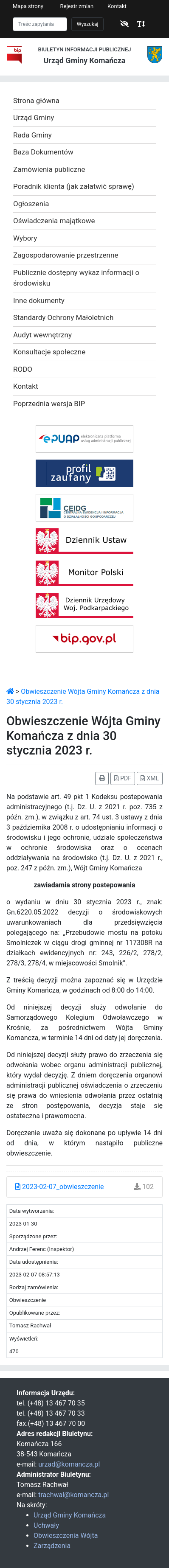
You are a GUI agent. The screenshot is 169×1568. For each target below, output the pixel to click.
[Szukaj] (40, 24)
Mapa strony (28, 6)
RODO (22, 369)
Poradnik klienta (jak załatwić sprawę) (73, 186)
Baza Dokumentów (43, 152)
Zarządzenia (52, 1546)
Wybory (25, 238)
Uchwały (46, 1525)
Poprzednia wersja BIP (49, 403)
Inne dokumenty (39, 300)
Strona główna (36, 100)
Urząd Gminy (33, 117)
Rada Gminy (32, 135)
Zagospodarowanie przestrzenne (65, 255)
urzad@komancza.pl (69, 1464)
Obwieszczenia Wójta (66, 1536)
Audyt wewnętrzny (42, 335)
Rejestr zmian (77, 6)
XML (150, 778)
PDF (122, 778)
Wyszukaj (88, 24)
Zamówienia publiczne (49, 169)
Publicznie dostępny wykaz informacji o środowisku (76, 278)
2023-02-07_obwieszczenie (59, 1187)
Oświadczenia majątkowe (54, 220)
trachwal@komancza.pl (73, 1495)
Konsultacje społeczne (49, 352)
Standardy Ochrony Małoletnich (63, 317)
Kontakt (117, 6)
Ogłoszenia (31, 203)
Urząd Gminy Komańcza (70, 1515)
